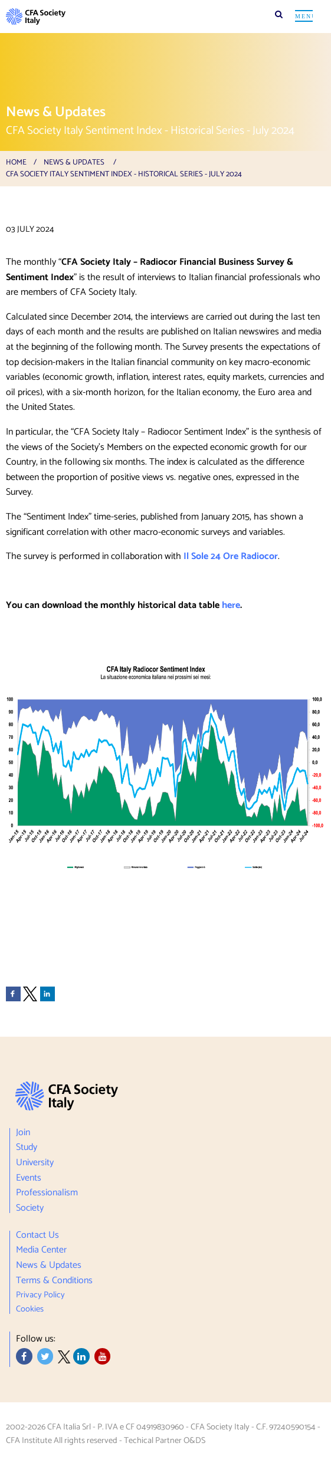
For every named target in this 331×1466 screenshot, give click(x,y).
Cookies (30, 1307)
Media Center (41, 1250)
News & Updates (74, 162)
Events (28, 1178)
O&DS (194, 1441)
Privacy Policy (40, 1295)
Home (16, 162)
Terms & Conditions (54, 1280)
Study (26, 1148)
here (231, 605)
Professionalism (47, 1193)
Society (30, 1207)
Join (23, 1134)
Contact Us (37, 1237)
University (35, 1163)
